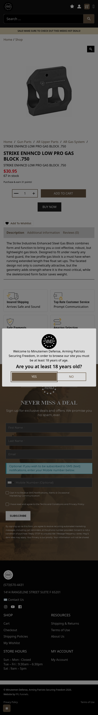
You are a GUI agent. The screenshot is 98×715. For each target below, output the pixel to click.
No (71, 376)
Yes (34, 376)
